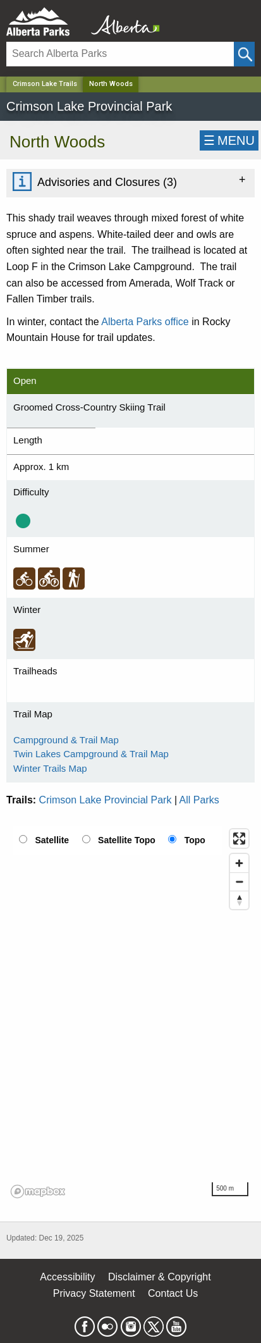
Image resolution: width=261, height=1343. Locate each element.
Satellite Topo (126, 840)
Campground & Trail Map (66, 739)
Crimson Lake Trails (45, 84)
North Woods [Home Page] (111, 84)
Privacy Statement (94, 1293)
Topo (195, 840)
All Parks (199, 800)
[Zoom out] (239, 881)
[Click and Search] (244, 54)
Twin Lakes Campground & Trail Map (91, 753)
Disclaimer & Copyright (159, 1277)
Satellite (52, 840)
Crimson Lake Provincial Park (105, 800)
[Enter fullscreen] (239, 838)
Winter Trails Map (50, 768)
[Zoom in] (239, 863)
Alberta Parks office (144, 321)
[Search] (120, 54)
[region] (130, 1013)
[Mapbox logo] (38, 1191)
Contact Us (173, 1293)
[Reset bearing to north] (239, 900)
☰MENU (229, 140)
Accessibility (67, 1277)
